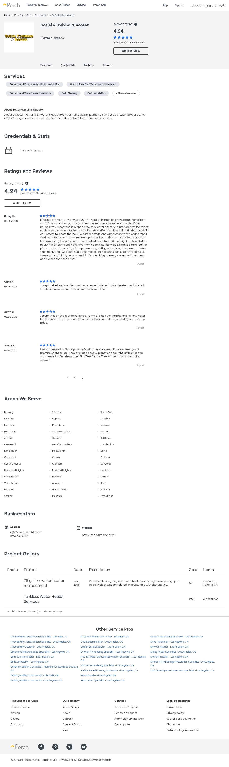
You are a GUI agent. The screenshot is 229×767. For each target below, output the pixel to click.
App (165, 5)
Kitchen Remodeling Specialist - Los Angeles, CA (107, 665)
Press (66, 730)
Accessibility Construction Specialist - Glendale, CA (39, 636)
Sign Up (179, 5)
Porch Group (71, 707)
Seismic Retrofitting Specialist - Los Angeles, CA (176, 636)
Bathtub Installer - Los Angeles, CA (29, 661)
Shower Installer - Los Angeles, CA (169, 646)
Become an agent (125, 713)
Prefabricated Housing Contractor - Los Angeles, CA (109, 670)
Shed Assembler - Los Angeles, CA (169, 641)
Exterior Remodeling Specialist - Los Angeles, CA (107, 651)
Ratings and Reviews (28, 171)
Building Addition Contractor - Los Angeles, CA (36, 680)
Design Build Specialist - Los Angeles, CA (103, 646)
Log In (208, 5)
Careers (68, 718)
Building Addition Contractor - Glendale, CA (35, 675)
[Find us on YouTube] (84, 747)
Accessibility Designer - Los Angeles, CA (33, 646)
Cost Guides (62, 5)
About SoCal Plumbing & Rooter (24, 109)
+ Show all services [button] (126, 93)
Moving (15, 713)
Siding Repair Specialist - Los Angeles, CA (173, 651)
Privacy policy (175, 713)
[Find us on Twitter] (69, 747)
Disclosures (173, 724)
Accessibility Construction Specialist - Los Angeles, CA (41, 641)
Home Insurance (21, 707)
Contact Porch (72, 724)
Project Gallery (22, 554)
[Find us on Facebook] (41, 747)
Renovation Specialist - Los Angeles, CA (102, 680)
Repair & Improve (37, 5)
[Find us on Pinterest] (55, 747)
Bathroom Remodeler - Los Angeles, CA (32, 656)
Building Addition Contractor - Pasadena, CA (105, 636)
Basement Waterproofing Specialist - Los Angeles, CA (40, 651)
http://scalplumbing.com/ (99, 535)
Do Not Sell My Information (182, 730)
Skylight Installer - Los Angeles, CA (169, 656)
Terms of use (174, 707)
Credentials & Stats (27, 136)
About (66, 713)
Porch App (99, 5)
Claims (15, 718)
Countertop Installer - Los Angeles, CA (102, 641)
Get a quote (122, 724)
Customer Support (126, 707)
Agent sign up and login (129, 718)
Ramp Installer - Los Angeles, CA (98, 675)
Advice (81, 5)
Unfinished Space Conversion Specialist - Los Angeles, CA (182, 670)
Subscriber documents (181, 718)
